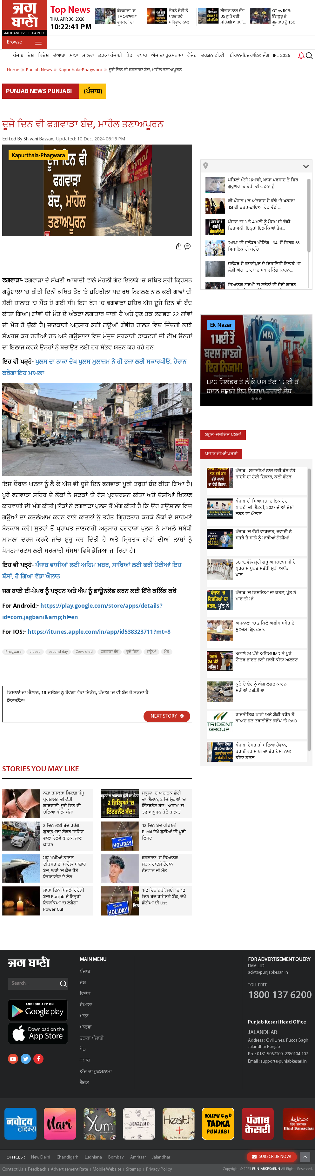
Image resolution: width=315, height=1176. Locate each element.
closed (35, 651)
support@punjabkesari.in (284, 1061)
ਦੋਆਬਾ (59, 55)
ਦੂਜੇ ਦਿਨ (132, 651)
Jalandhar (161, 1157)
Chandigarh (67, 1157)
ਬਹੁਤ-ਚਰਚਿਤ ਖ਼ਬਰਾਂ (223, 435)
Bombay (116, 1157)
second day (58, 651)
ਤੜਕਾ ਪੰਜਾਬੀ (110, 55)
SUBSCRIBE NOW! (271, 1156)
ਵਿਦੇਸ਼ (43, 55)
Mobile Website (107, 1169)
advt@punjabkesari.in (268, 972)
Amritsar (138, 1157)
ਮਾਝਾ (74, 55)
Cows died (84, 651)
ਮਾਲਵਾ (88, 55)
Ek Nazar (221, 325)
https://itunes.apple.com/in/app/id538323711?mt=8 (99, 633)
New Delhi (40, 1157)
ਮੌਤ (166, 651)
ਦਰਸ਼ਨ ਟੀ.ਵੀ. (213, 55)
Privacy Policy (159, 1169)
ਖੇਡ (129, 55)
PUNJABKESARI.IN (266, 1169)
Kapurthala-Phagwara (38, 155)
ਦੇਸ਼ (31, 55)
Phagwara (13, 651)
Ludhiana (93, 1157)
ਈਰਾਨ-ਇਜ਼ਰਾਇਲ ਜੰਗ (249, 55)
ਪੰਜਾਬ (18, 55)
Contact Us (12, 1169)
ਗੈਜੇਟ (192, 55)
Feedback (37, 1169)
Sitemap (133, 1169)
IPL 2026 (281, 55)
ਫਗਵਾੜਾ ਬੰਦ (109, 651)
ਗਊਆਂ (151, 651)
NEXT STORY (167, 716)
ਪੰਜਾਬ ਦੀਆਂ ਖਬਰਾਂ (221, 454)
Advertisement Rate (69, 1169)
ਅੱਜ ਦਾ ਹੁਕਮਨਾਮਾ (167, 55)
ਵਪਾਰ (142, 55)
